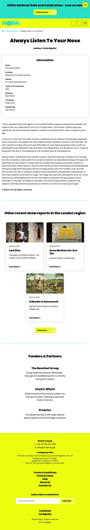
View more (42, 330)
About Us (45, 482)
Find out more (42, 12)
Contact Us (45, 485)
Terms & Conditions (45, 472)
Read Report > (15, 267)
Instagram (45, 514)
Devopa (48, 522)
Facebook (45, 510)
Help (45, 478)
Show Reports (12, 31)
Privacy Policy (45, 475)
